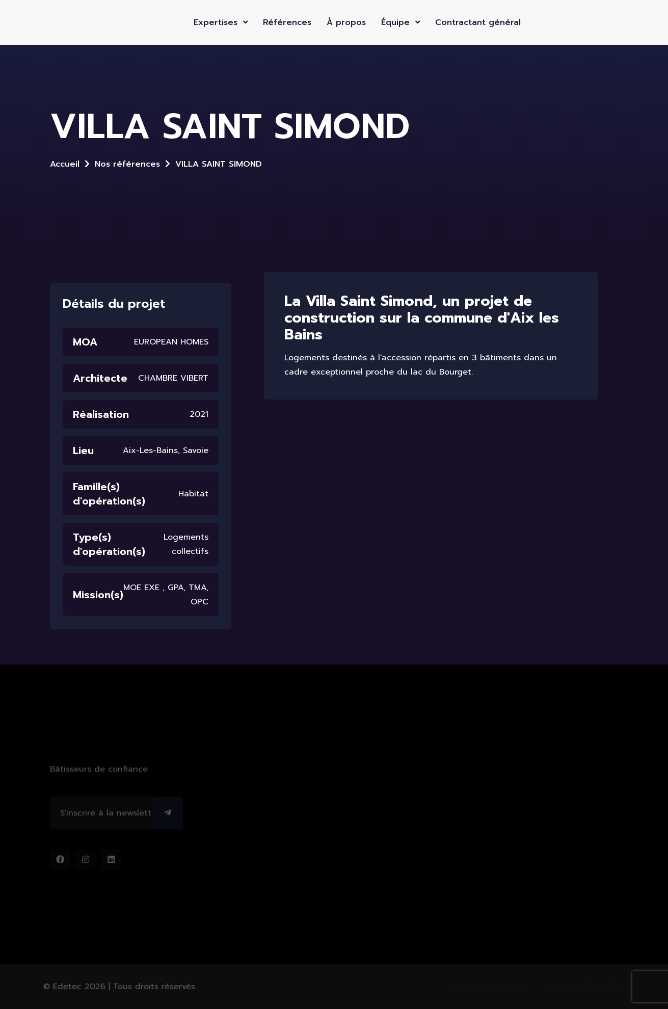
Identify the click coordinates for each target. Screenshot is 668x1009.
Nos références (127, 164)
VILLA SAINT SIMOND (218, 164)
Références (287, 22)
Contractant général (478, 22)
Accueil (64, 164)
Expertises (221, 22)
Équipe (400, 22)
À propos (346, 22)
